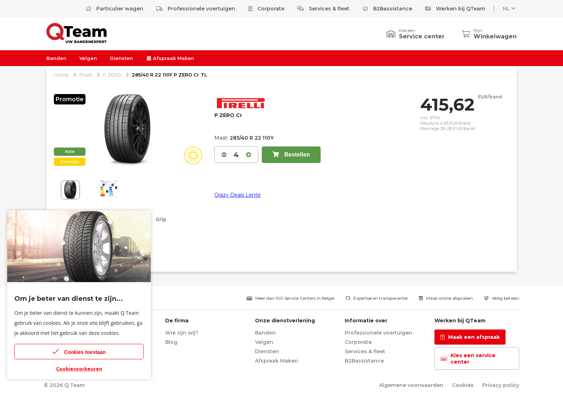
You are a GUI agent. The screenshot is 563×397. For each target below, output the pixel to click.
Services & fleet (323, 8)
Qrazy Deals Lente (237, 195)
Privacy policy (500, 385)
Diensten (121, 58)
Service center (422, 36)
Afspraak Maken (170, 58)
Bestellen (291, 154)
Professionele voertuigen (195, 8)
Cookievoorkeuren (79, 369)
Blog (171, 342)
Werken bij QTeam (455, 8)
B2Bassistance (387, 8)
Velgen (88, 58)
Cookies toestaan (79, 351)
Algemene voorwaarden (411, 385)
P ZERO (112, 75)
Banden (56, 58)
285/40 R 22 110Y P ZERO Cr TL (169, 75)
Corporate (266, 8)
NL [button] (510, 8)
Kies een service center (468, 358)
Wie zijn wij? (181, 333)
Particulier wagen (114, 8)
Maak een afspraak (470, 337)
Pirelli (85, 75)
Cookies (463, 385)
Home (61, 75)
